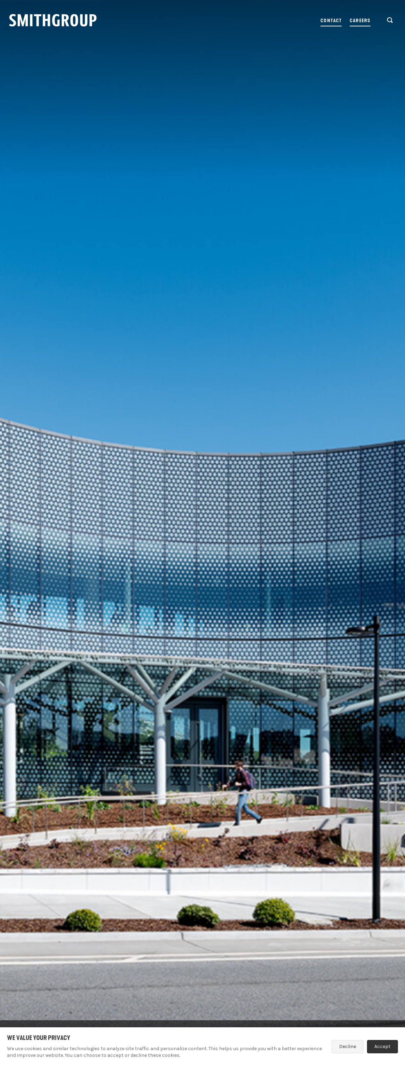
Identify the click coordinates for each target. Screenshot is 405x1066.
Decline (347, 1046)
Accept (382, 1046)
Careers (360, 21)
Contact (331, 21)
